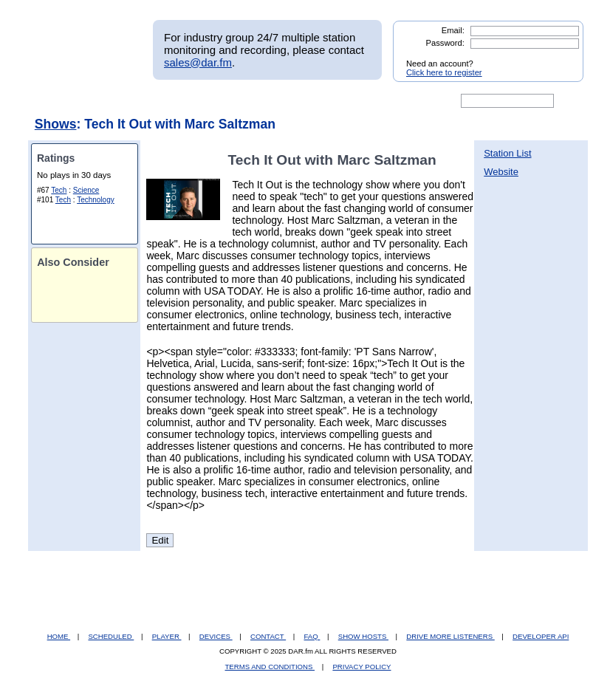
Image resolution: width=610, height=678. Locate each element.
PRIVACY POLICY (361, 666)
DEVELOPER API (541, 636)
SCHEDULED (111, 636)
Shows (56, 124)
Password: (445, 42)
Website (501, 171)
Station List (507, 153)
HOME (58, 636)
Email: (453, 30)
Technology (95, 200)
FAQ (312, 636)
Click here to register (444, 72)
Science (86, 190)
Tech (58, 190)
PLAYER (167, 636)
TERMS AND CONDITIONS (270, 666)
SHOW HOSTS (363, 636)
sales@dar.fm (198, 62)
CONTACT (268, 636)
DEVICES (216, 636)
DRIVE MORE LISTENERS (450, 636)
